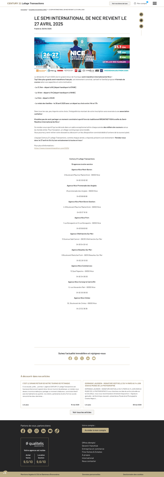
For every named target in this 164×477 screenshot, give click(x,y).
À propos (86, 455)
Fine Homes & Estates (92, 452)
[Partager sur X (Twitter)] (141, 20)
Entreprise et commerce (93, 449)
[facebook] (23, 431)
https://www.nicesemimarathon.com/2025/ (51, 148)
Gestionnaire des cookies (133, 474)
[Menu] (155, 3)
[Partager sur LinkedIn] (141, 26)
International (88, 458)
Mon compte (140, 3)
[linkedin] (43, 431)
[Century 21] (25, 3)
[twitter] (29, 431)
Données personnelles (91, 474)
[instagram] (36, 431)
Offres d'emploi (88, 442)
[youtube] (50, 431)
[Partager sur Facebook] (141, 14)
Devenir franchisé (90, 445)
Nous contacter (89, 461)
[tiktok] (57, 431)
